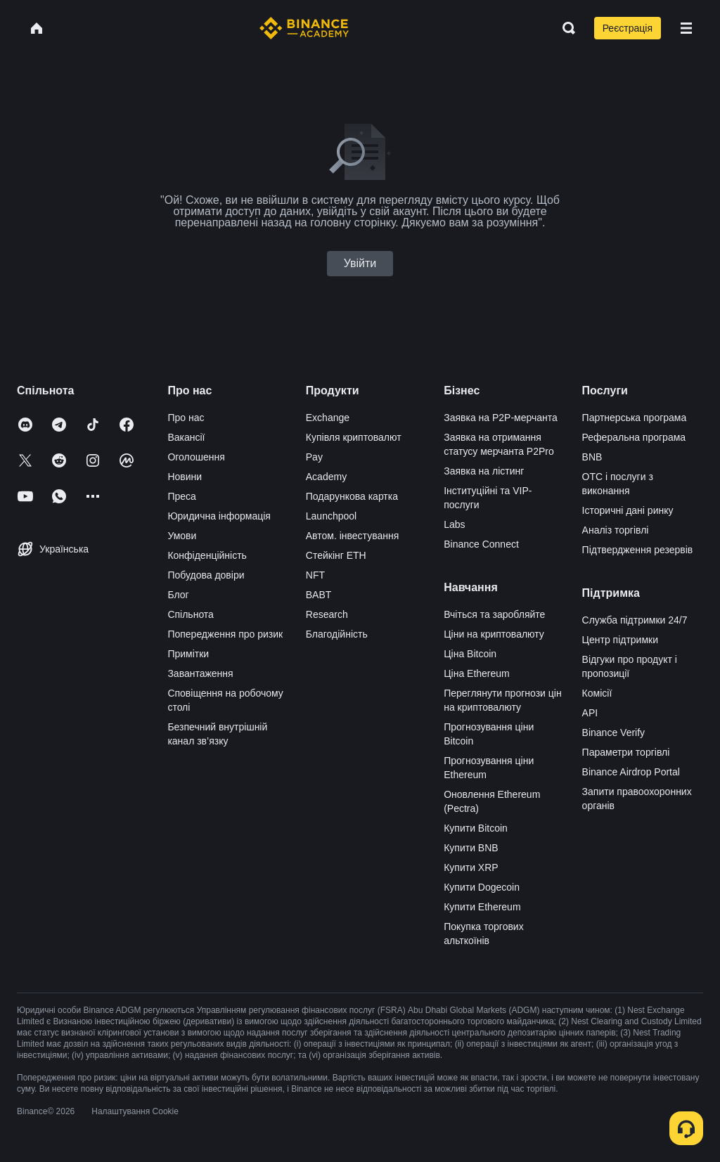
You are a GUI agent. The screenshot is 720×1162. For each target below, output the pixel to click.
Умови (181, 535)
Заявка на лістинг (484, 471)
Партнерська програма (634, 417)
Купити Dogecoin (482, 887)
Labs (454, 524)
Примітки (188, 653)
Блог (177, 594)
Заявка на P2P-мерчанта (501, 417)
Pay (314, 457)
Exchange (327, 417)
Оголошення (195, 457)
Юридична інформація (219, 516)
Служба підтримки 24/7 (635, 620)
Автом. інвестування (352, 535)
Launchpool (331, 516)
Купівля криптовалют (353, 437)
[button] (686, 28)
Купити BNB (471, 847)
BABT (319, 594)
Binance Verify (613, 732)
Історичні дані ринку (628, 510)
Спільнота (190, 614)
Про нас (185, 417)
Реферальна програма (634, 437)
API (590, 712)
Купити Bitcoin (476, 828)
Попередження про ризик (225, 634)
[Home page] (304, 28)
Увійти (360, 263)
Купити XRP (471, 867)
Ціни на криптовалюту (494, 634)
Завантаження (200, 673)
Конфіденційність (207, 555)
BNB (592, 457)
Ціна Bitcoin (470, 653)
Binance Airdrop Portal (631, 771)
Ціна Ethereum (477, 673)
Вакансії (186, 437)
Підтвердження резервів (637, 549)
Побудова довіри (205, 575)
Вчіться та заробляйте (494, 614)
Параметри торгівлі (626, 752)
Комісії (597, 693)
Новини (184, 476)
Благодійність (337, 634)
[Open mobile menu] (686, 28)
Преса (181, 496)
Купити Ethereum (482, 906)
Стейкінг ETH (336, 555)
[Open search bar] (564, 28)
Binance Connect (481, 544)
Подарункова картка (352, 496)
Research (327, 614)
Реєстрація (627, 28)
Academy (326, 476)
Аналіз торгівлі (615, 530)
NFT (315, 575)
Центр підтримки (620, 639)
